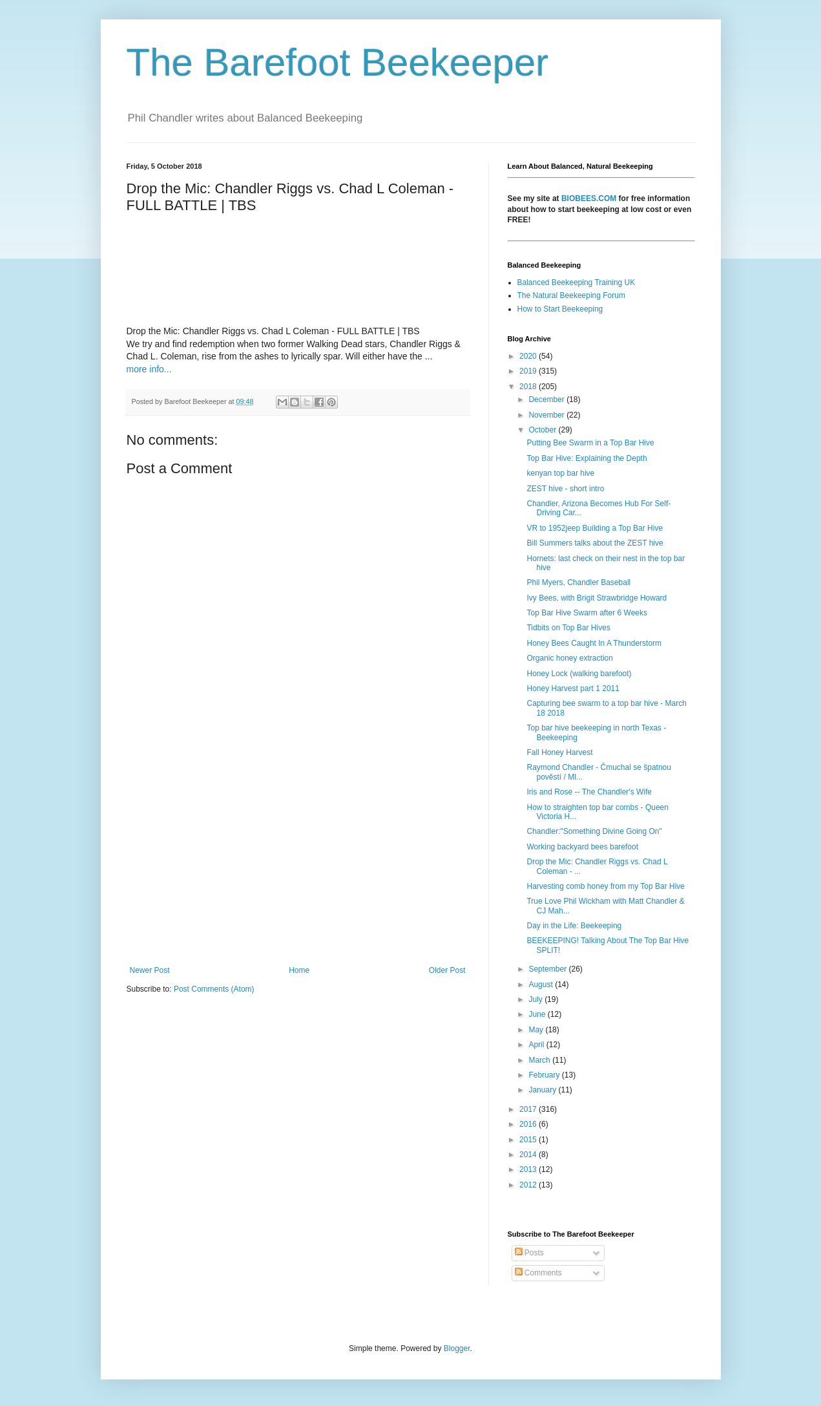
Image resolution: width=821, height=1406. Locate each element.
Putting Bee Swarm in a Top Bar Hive (590, 442)
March (540, 1060)
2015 (529, 1139)
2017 (529, 1109)
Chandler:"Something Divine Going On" (593, 831)
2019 (529, 371)
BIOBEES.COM (588, 198)
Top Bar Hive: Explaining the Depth (586, 458)
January (543, 1089)
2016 (529, 1124)
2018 (529, 386)
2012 (529, 1184)
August (541, 984)
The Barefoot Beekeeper (338, 62)
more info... (149, 369)
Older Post (447, 970)
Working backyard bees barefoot (582, 846)
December (547, 399)
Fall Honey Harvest (559, 752)
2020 (529, 356)
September (548, 969)
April (537, 1044)
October (543, 429)
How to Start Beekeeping (560, 309)
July (536, 999)
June (537, 1014)
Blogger (457, 1348)
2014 (529, 1154)
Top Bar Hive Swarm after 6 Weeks (586, 612)
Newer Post (150, 970)
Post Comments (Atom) (214, 989)
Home (299, 970)
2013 (529, 1169)
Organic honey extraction (569, 658)
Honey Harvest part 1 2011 (572, 688)
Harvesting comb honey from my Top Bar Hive (605, 886)
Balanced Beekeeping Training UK (576, 282)
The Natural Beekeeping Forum (571, 295)
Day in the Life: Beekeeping (573, 925)
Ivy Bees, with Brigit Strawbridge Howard (596, 597)
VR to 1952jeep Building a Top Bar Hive (594, 528)
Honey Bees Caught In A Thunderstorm (593, 643)
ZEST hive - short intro (565, 488)
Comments (538, 1272)
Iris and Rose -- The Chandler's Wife (588, 791)
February (544, 1075)
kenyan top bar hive (560, 473)
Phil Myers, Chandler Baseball (578, 582)
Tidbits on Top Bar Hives (568, 627)
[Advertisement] (298, 859)
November (547, 415)
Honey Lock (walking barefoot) (578, 673)
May (536, 1029)
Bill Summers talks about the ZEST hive (594, 543)
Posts (529, 1252)
